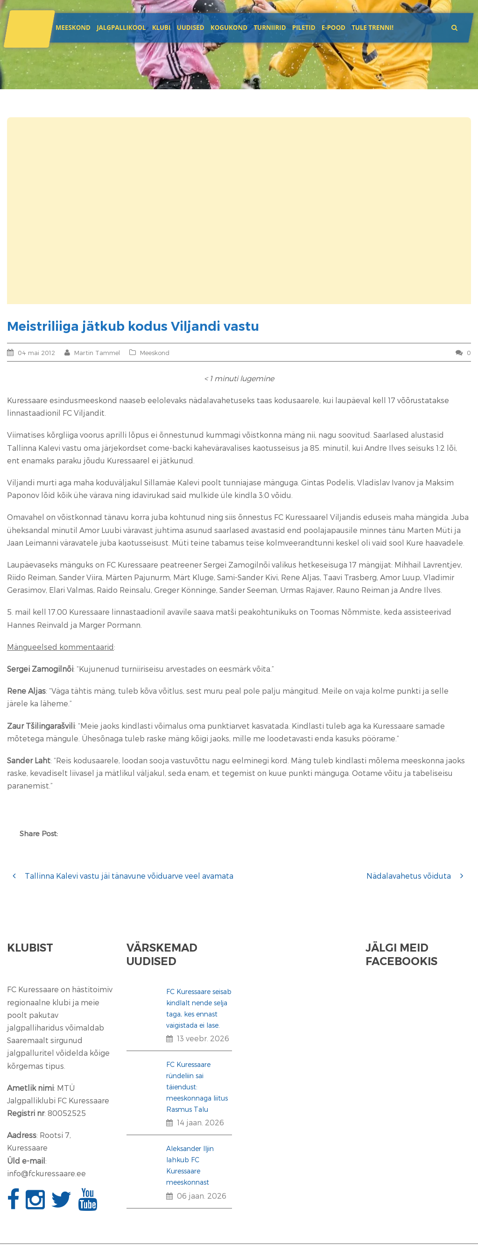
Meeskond (73, 27)
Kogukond (229, 27)
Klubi (161, 27)
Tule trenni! (372, 27)
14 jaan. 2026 (200, 1122)
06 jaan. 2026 (201, 1195)
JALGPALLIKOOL (121, 27)
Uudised (190, 27)
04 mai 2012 (36, 352)
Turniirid (269, 27)
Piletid (304, 27)
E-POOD (333, 27)
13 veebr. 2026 (203, 1038)
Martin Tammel (97, 352)
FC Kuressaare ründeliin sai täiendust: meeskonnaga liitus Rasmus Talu (197, 1086)
